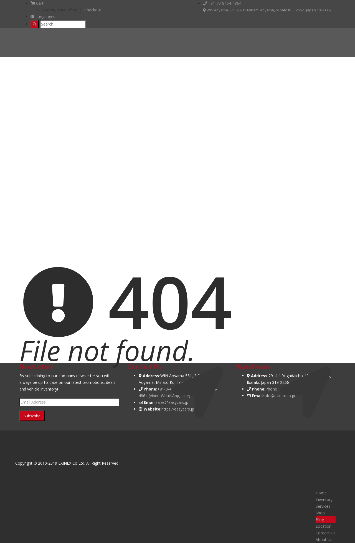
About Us (324, 539)
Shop (320, 513)
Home (321, 493)
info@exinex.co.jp (279, 395)
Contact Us (326, 533)
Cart (37, 3)
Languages (43, 16)
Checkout (92, 9)
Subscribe (32, 415)
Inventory (324, 499)
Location (323, 526)
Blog (320, 519)
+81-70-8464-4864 (222, 3)
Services (323, 506)
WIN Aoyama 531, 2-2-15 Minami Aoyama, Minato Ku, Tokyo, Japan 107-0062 (267, 9)
